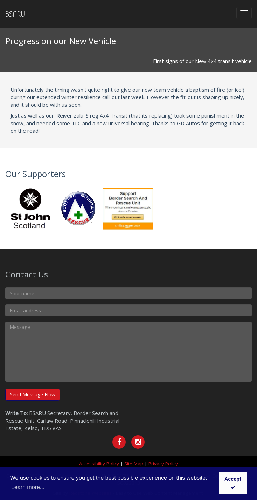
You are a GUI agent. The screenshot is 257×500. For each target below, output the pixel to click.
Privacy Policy (163, 463)
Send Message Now (32, 394)
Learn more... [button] (27, 487)
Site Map (133, 463)
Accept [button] (232, 483)
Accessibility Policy (99, 463)
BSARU (15, 14)
